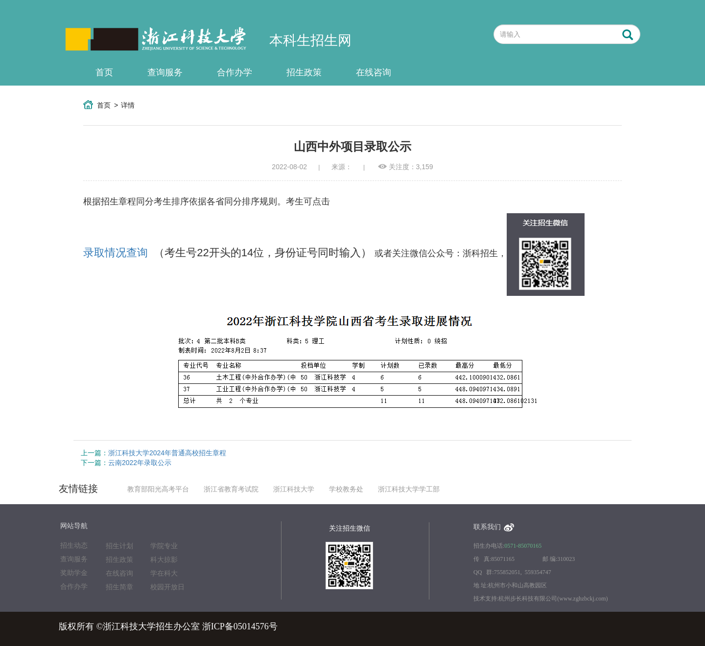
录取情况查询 (115, 252)
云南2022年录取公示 (139, 463)
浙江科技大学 (293, 489)
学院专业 (164, 546)
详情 (128, 105)
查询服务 (165, 72)
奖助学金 (74, 573)
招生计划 (119, 546)
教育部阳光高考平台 (158, 489)
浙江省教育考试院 (231, 489)
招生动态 (74, 545)
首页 (104, 72)
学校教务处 (346, 489)
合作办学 (234, 72)
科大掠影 (164, 559)
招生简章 (119, 587)
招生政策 (304, 72)
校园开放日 (167, 587)
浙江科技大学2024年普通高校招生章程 (167, 453)
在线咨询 (373, 72)
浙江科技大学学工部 (409, 489)
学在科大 (164, 573)
